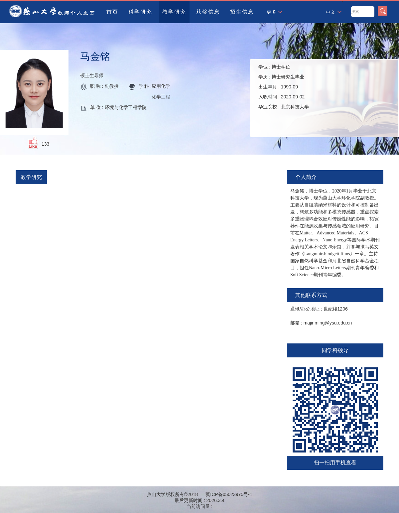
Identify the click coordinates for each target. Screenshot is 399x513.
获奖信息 (208, 12)
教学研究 (174, 12)
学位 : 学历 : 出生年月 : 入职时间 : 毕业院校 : (283, 86)
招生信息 (242, 12)
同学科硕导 (335, 350)
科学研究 (140, 12)
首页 (112, 12)
